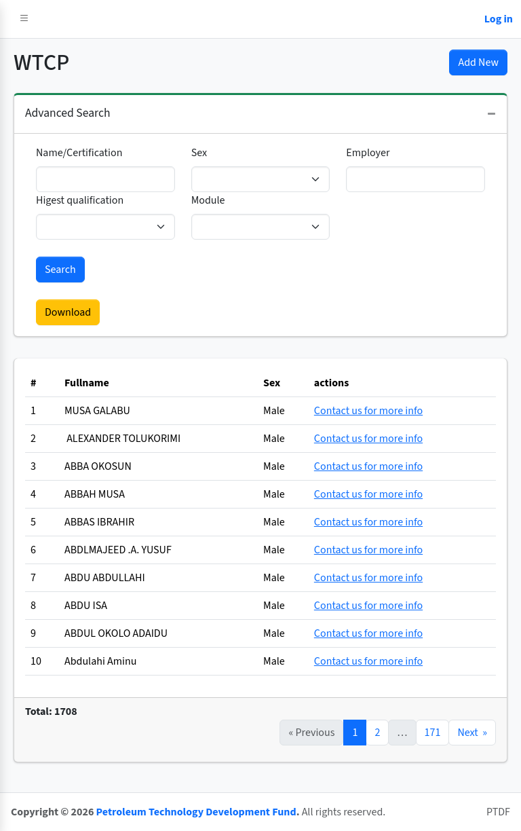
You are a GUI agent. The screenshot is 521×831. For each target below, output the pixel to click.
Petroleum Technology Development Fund (196, 812)
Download (68, 312)
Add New (478, 62)
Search (60, 269)
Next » (472, 732)
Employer (367, 152)
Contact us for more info (368, 410)
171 (433, 732)
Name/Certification (79, 152)
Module (208, 200)
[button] (24, 19)
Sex (199, 152)
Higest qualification (79, 200)
